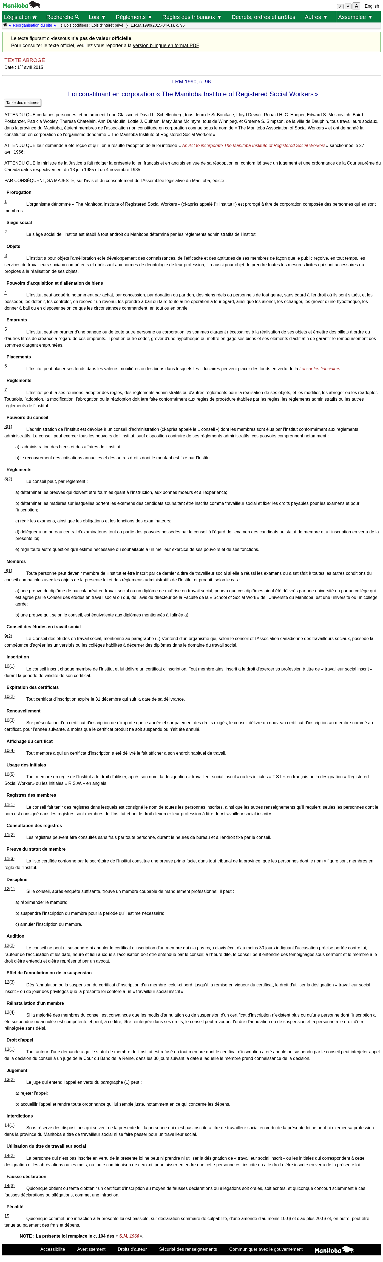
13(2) (9, 1079)
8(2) (8, 479)
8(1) (8, 426)
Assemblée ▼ (355, 17)
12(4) (9, 1012)
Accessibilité (52, 1249)
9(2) (8, 636)
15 (6, 1216)
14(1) (9, 1125)
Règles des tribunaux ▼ (192, 17)
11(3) (9, 858)
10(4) (9, 750)
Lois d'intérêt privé (107, 25)
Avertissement (91, 1249)
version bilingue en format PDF (166, 45)
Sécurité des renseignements (188, 1249)
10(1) (9, 666)
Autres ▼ (316, 17)
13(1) (9, 1049)
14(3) (9, 1185)
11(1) (9, 804)
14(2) (9, 1155)
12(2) (9, 945)
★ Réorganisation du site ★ (32, 25)
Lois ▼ (97, 17)
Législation (20, 17)
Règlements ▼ (134, 17)
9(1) (8, 570)
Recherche (63, 17)
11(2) (9, 834)
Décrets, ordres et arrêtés (263, 17)
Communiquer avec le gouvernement (265, 1249)
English (372, 6)
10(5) (9, 774)
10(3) (9, 720)
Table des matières (22, 102)
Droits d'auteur (132, 1249)
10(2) (9, 696)
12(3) (9, 982)
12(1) (9, 888)
